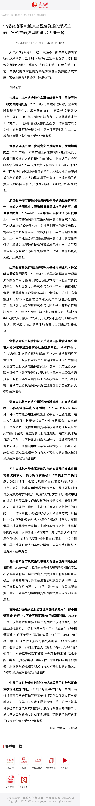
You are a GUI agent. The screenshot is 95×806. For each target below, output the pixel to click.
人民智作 (24, 781)
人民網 (4, 15)
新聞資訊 (41, 15)
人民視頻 (65, 762)
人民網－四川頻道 (55, 43)
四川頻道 (16, 15)
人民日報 (10, 762)
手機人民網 (37, 762)
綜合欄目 (29, 15)
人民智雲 (10, 781)
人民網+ (24, 762)
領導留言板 (51, 762)
